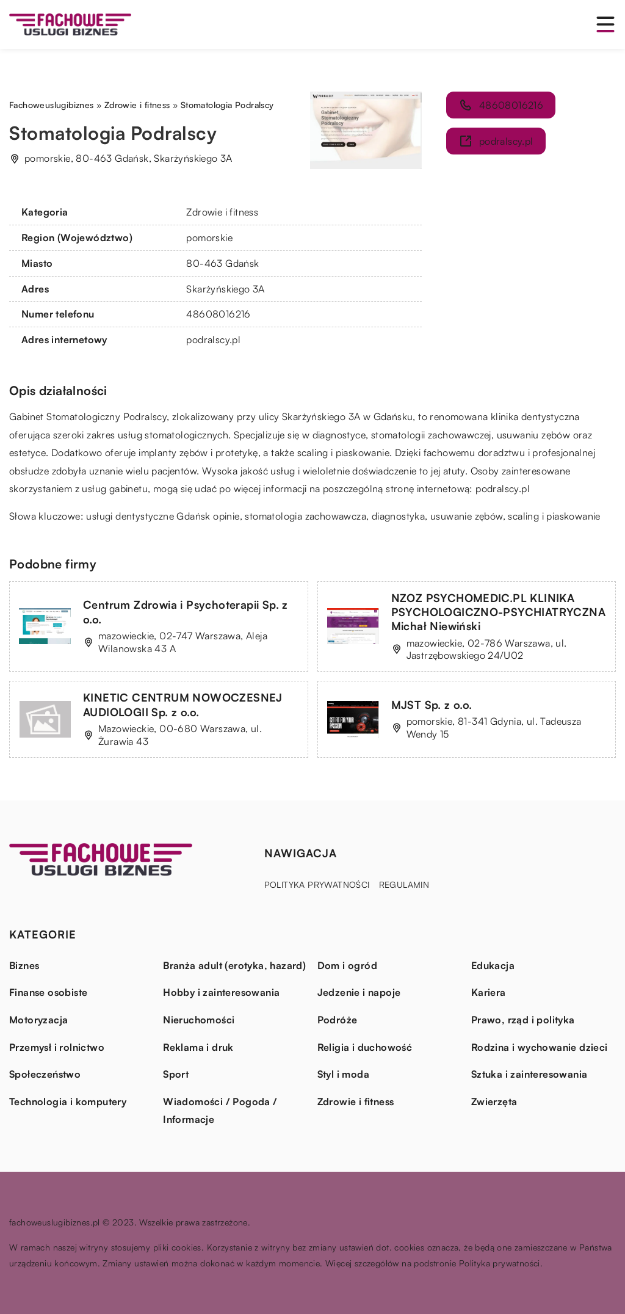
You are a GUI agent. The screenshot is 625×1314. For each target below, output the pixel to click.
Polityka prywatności (317, 884)
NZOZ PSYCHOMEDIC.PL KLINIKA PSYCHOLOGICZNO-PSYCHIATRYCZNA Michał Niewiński (498, 612)
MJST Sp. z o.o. (431, 704)
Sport (176, 1074)
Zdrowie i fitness (222, 212)
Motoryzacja (38, 1020)
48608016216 (218, 314)
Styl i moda (343, 1074)
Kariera (488, 992)
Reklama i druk (198, 1047)
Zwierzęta (494, 1101)
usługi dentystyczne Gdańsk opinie (162, 516)
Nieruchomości (198, 1020)
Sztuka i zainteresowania (529, 1074)
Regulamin (404, 884)
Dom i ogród (347, 965)
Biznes (24, 965)
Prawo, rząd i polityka (523, 1020)
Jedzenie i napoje (359, 992)
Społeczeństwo (45, 1074)
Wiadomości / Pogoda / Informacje (220, 1110)
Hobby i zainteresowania (221, 992)
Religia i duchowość (365, 1047)
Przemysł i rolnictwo (56, 1047)
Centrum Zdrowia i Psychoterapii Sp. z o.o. (185, 611)
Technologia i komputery (67, 1101)
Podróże (337, 1020)
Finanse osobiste (48, 992)
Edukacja (493, 965)
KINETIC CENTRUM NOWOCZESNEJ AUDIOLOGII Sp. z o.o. (183, 704)
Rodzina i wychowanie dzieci (539, 1047)
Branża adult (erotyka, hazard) (234, 965)
